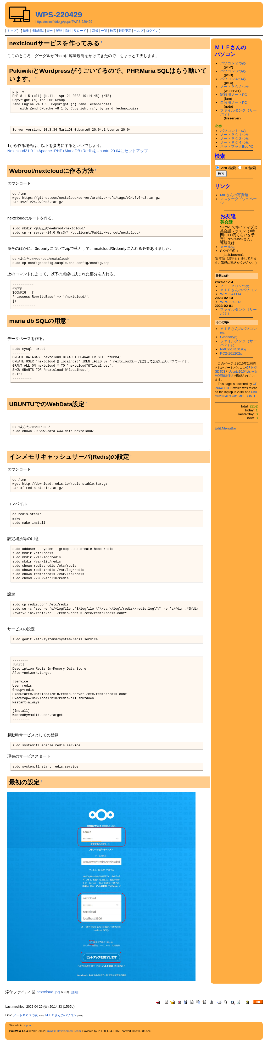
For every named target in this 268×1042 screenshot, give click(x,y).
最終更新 (125, 30)
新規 (95, 30)
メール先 (227, 247)
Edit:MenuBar (225, 428)
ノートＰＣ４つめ (234, 143)
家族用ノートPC (233, 95)
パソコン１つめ (233, 131)
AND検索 (226, 168)
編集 (26, 30)
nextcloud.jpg (45, 992)
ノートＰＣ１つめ (234, 135)
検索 (113, 30)
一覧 (104, 30)
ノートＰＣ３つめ (234, 139)
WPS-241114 (230, 294)
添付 (68, 30)
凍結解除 (38, 30)
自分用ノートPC (233, 102)
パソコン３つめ (233, 71)
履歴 (59, 30)
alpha (27, 1025)
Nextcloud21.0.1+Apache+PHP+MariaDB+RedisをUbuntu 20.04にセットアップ (77, 150)
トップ (11, 30)
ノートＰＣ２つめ (234, 87)
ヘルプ (138, 30)
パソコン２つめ (233, 63)
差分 (50, 30)
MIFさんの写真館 (234, 195)
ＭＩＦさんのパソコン (238, 290)
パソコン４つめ (233, 79)
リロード (80, 30)
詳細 (74, 992)
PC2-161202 (231, 353)
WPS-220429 (58, 14)
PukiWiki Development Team (63, 1031)
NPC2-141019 (233, 349)
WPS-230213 (230, 302)
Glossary (228, 337)
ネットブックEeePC (236, 146)
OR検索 (247, 168)
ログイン (152, 30)
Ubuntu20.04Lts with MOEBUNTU (236, 394)
